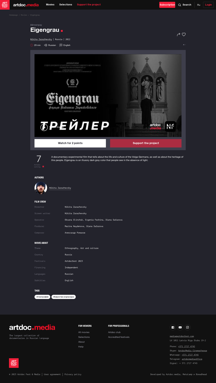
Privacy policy (72, 374)
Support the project (89, 5)
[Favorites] (184, 34)
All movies (83, 332)
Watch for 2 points (70, 143)
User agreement (52, 374)
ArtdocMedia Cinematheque (192, 351)
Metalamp (187, 374)
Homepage (13, 15)
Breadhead (201, 374)
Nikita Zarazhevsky (60, 188)
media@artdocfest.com (182, 336)
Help (80, 346)
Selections (65, 5)
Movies (50, 5)
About (81, 342)
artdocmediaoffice (192, 359)
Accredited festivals (118, 337)
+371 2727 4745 (186, 346)
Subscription (167, 5)
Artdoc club (114, 332)
